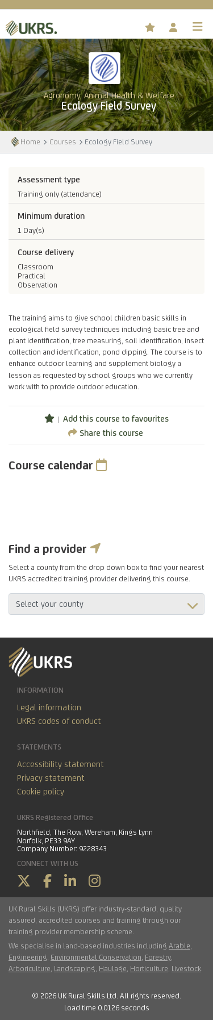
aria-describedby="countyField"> (106, 604)
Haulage (113, 968)
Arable (179, 945)
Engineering (28, 956)
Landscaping (74, 968)
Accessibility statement (60, 764)
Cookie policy (40, 791)
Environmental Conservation (96, 956)
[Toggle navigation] (197, 26)
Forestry (158, 956)
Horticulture (149, 968)
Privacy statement (51, 777)
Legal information (49, 707)
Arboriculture (30, 968)
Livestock (186, 968)
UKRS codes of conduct (59, 721)
